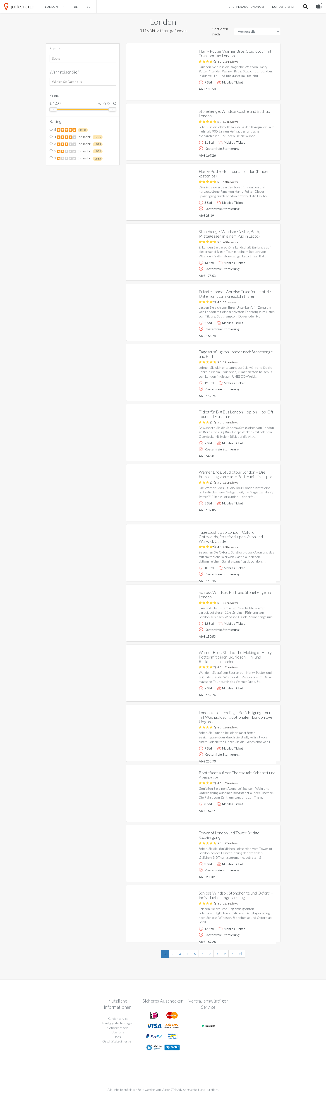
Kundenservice (118, 1018)
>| (240, 954)
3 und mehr (76, 144)
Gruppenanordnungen (246, 6)
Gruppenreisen (117, 1028)
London (163, 22)
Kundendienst (283, 6)
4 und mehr (76, 137)
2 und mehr (76, 151)
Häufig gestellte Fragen (117, 1023)
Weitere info (261, 92)
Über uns (117, 1032)
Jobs (118, 1037)
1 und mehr (76, 158)
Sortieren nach (220, 31)
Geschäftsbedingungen (117, 1041)
